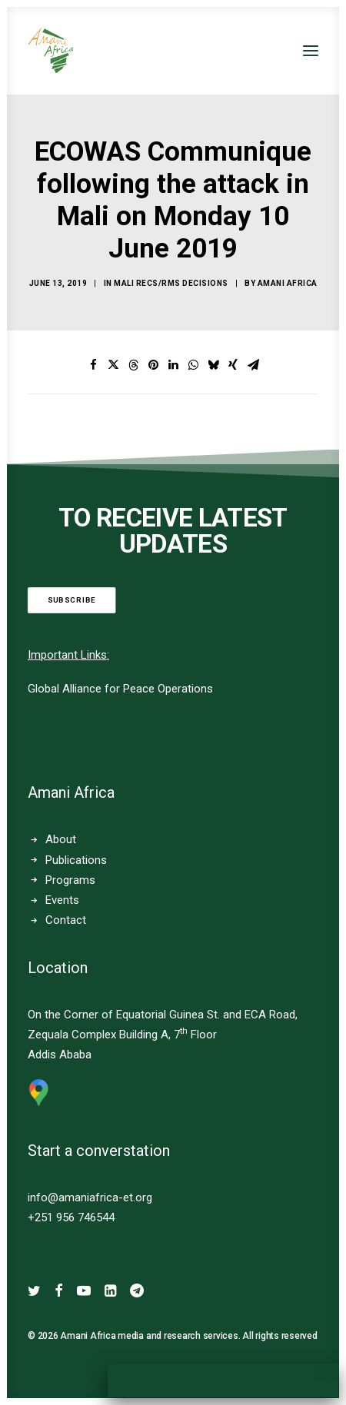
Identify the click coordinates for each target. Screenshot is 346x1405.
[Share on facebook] (93, 365)
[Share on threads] (133, 365)
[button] (310, 51)
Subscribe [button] (72, 600)
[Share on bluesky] (213, 365)
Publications (76, 860)
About (60, 839)
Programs (70, 880)
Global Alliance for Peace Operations (120, 689)
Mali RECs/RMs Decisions (171, 283)
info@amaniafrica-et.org (90, 1197)
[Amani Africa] (51, 51)
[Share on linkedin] (173, 365)
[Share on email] (253, 365)
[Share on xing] (233, 365)
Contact (65, 920)
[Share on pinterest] (153, 365)
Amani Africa (288, 283)
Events (62, 900)
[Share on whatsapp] (193, 365)
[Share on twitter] (113, 365)
